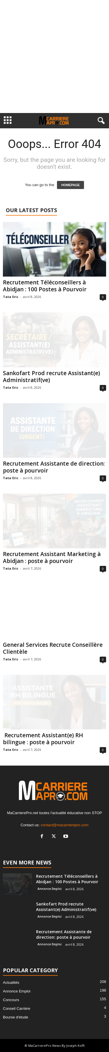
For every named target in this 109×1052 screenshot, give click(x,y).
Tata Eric (10, 297)
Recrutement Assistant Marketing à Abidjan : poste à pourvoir (52, 557)
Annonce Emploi (49, 889)
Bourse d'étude (15, 1017)
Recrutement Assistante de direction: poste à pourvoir (54, 467)
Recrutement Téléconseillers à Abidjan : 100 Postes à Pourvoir (45, 286)
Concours (11, 1000)
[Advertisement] (54, 56)
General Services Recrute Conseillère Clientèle (53, 648)
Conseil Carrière (16, 1008)
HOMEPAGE (70, 185)
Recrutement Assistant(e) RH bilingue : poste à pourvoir (43, 738)
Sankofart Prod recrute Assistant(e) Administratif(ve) (51, 376)
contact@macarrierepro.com (64, 825)
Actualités (11, 982)
